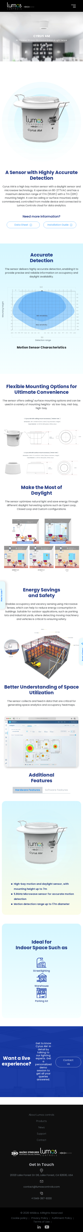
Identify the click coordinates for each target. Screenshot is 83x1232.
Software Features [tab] (56, 790)
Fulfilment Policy (62, 1218)
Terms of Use (41, 1222)
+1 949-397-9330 (41, 1198)
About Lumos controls (41, 1114)
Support (41, 1133)
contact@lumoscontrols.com (41, 1187)
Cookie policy (19, 1218)
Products (41, 1121)
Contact (41, 1139)
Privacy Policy (39, 1218)
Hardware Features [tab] (27, 790)
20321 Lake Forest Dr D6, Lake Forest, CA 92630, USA (41, 1175)
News (41, 1127)
